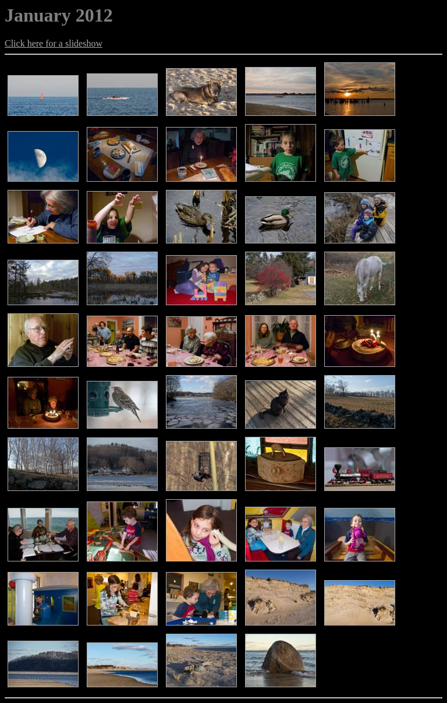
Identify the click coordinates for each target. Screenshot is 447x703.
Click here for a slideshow (53, 43)
